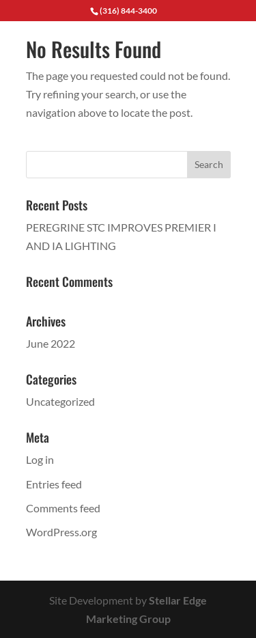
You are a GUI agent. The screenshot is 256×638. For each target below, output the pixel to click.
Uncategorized (60, 401)
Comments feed (63, 507)
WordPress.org (61, 531)
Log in (40, 459)
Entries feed (54, 483)
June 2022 (50, 343)
